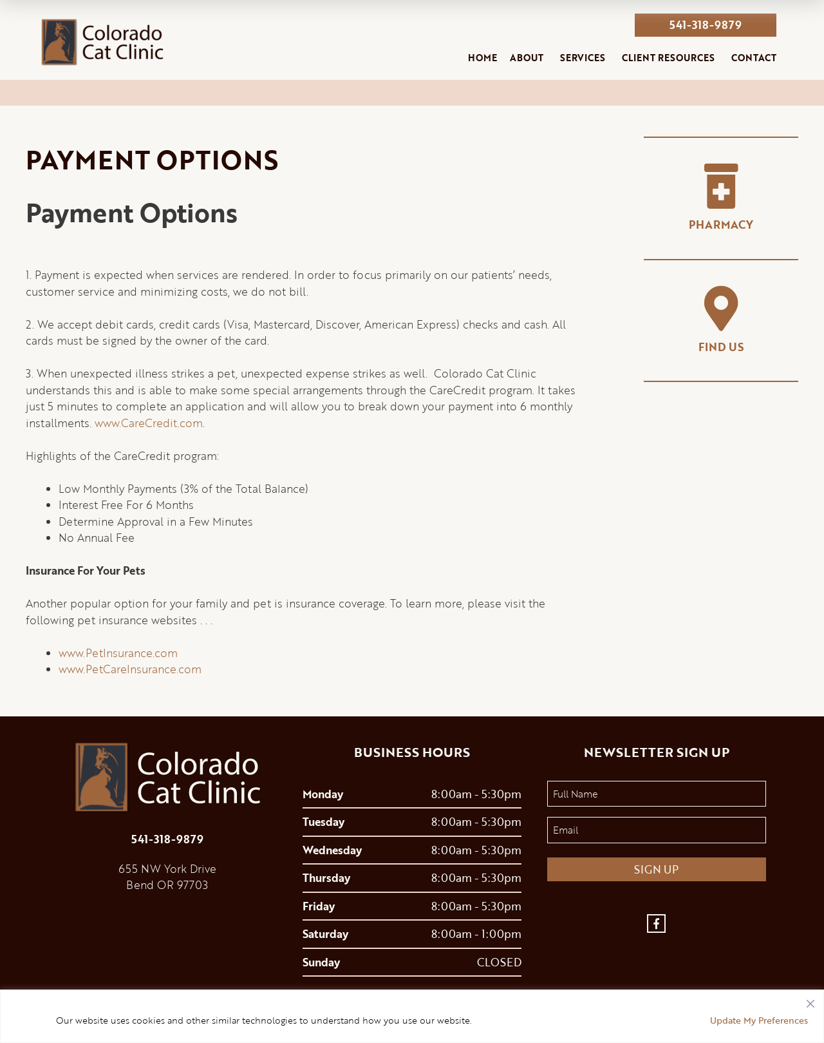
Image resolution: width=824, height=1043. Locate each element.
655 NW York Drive (167, 869)
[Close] (810, 1000)
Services (582, 57)
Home (482, 57)
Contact (753, 57)
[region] (412, 1016)
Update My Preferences (759, 1020)
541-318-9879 (706, 25)
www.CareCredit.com (149, 423)
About (526, 57)
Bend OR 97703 (167, 885)
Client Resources (668, 57)
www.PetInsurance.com (118, 653)
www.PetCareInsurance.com (130, 669)
